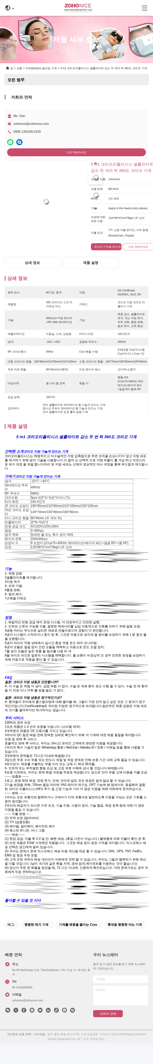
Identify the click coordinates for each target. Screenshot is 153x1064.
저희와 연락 (108, 1013)
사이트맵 (39, 1034)
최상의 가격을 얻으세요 (109, 246)
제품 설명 (90, 263)
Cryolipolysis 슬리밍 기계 (41, 68)
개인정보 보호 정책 (19, 1034)
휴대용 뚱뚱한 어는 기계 (125, 924)
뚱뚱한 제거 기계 (36, 924)
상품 (19, 68)
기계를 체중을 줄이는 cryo (78, 924)
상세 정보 (32, 263)
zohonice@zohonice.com (31, 123)
